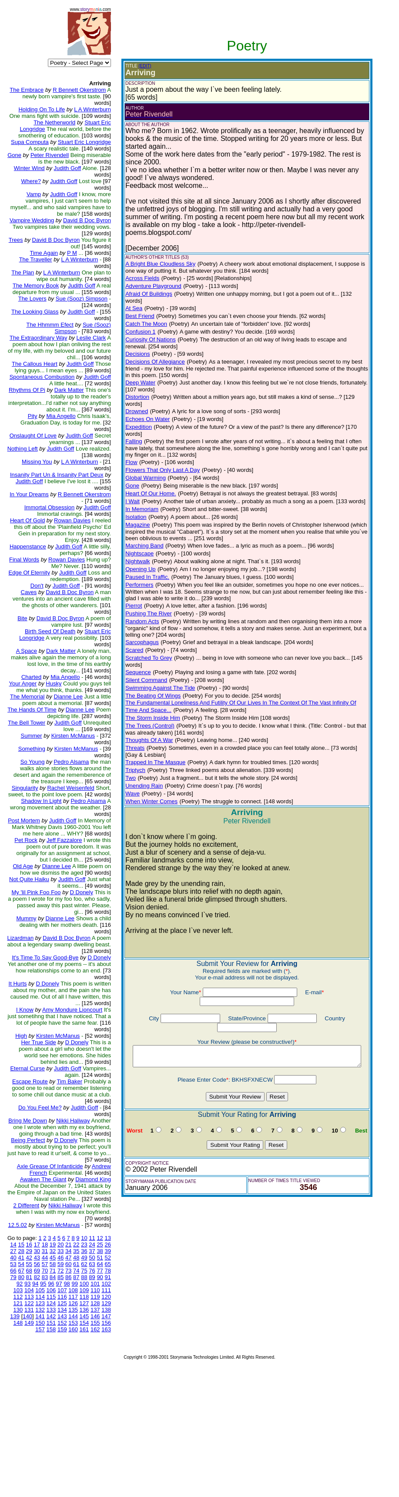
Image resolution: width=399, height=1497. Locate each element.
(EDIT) (132, 65)
